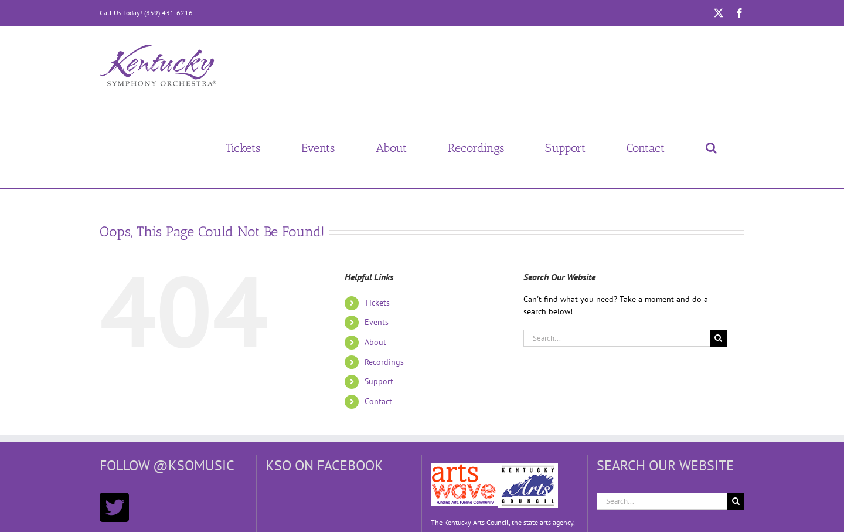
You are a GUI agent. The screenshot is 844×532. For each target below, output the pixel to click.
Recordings (384, 362)
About (375, 342)
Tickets (377, 302)
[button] (711, 147)
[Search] (718, 338)
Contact (378, 401)
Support (379, 381)
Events (377, 322)
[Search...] (616, 338)
